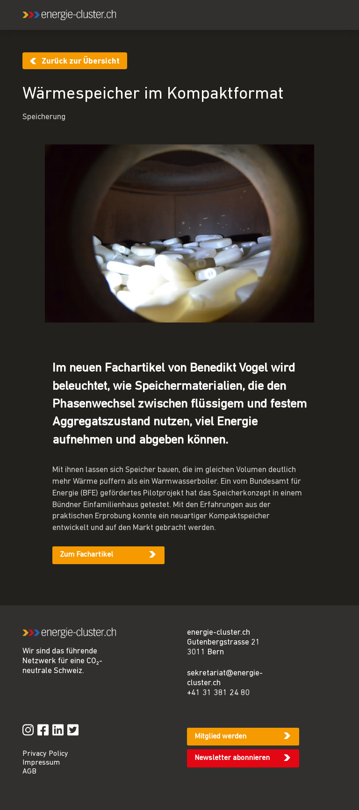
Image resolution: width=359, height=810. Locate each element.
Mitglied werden (220, 736)
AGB (29, 771)
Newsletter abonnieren (232, 758)
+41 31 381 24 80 (218, 693)
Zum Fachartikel (86, 555)
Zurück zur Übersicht (81, 61)
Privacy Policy (45, 754)
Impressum (41, 763)
